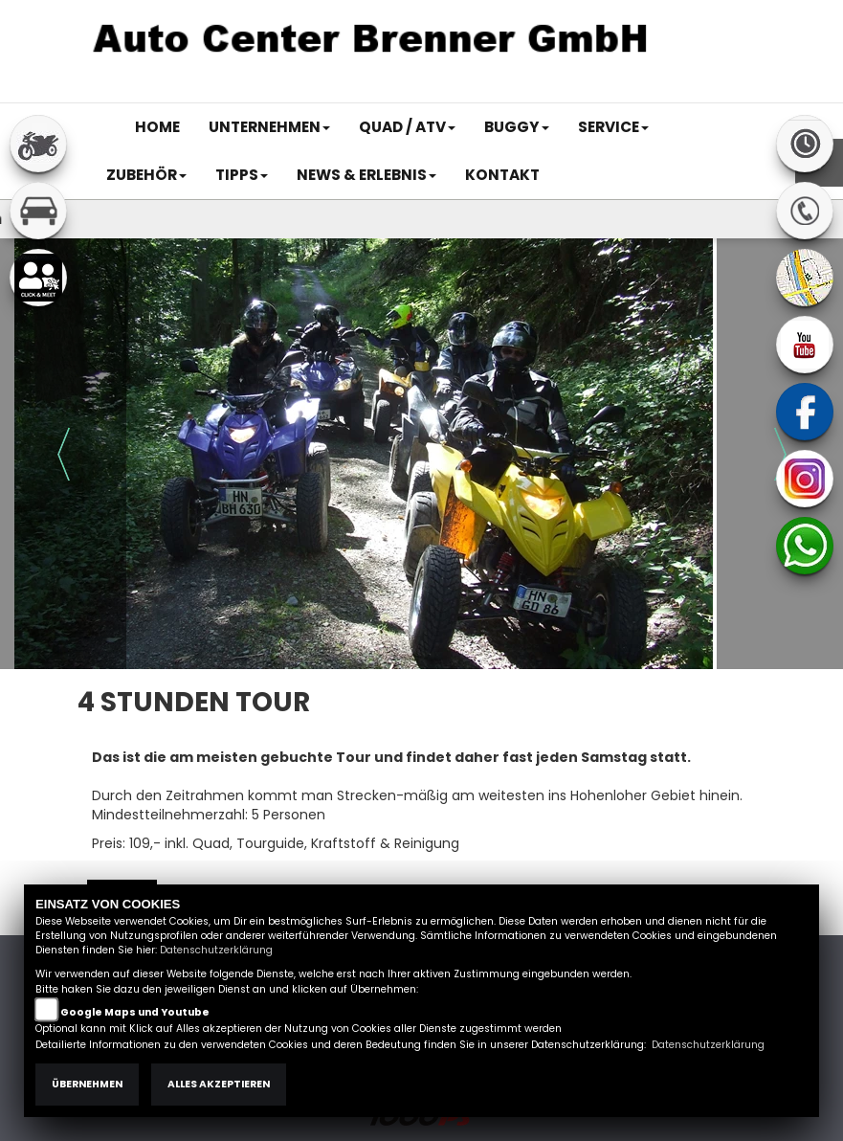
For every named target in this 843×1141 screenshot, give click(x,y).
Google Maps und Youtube (135, 1012)
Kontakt (616, 92)
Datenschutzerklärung (216, 950)
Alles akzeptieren (218, 1084)
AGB (562, 92)
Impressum (497, 92)
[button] (269, 127)
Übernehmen (87, 1084)
